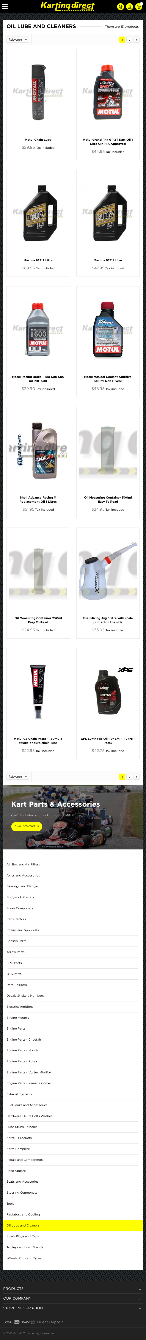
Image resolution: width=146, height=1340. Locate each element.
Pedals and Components (24, 1160)
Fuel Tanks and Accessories (26, 1105)
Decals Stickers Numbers (25, 996)
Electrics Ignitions (19, 1007)
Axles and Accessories (23, 875)
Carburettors (16, 919)
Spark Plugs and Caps (22, 1236)
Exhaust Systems (19, 1094)
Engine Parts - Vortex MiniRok (29, 1072)
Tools (10, 1203)
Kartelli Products (19, 1138)
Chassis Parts (16, 941)
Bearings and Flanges (22, 886)
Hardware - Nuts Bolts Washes (29, 1116)
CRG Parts (14, 963)
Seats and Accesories (22, 1181)
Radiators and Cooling (23, 1214)
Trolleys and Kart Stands (24, 1247)
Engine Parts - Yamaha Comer (28, 1083)
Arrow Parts (15, 952)
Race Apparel (16, 1171)
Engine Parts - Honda (22, 1050)
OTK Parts (14, 974)
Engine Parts (15, 1028)
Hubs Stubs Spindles (21, 1127)
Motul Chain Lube (38, 140)
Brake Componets (19, 908)
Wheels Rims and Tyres (23, 1258)
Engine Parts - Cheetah (23, 1039)
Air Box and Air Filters (23, 864)
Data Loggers (16, 985)
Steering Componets (21, 1192)
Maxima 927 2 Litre (38, 260)
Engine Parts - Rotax (21, 1061)
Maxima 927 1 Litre (108, 260)
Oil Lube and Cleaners (22, 1225)
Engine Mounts (17, 1018)
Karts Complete (18, 1149)
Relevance (19, 39)
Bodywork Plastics (20, 897)
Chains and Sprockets (22, 930)
